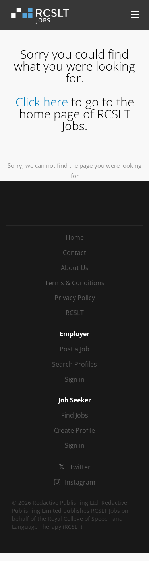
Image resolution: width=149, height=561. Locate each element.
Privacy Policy (74, 297)
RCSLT (75, 312)
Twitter (80, 467)
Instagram (80, 482)
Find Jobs (74, 415)
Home (75, 237)
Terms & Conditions (74, 283)
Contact (74, 252)
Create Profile (74, 430)
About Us (75, 267)
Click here (41, 102)
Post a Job (74, 349)
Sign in (75, 379)
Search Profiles (74, 364)
